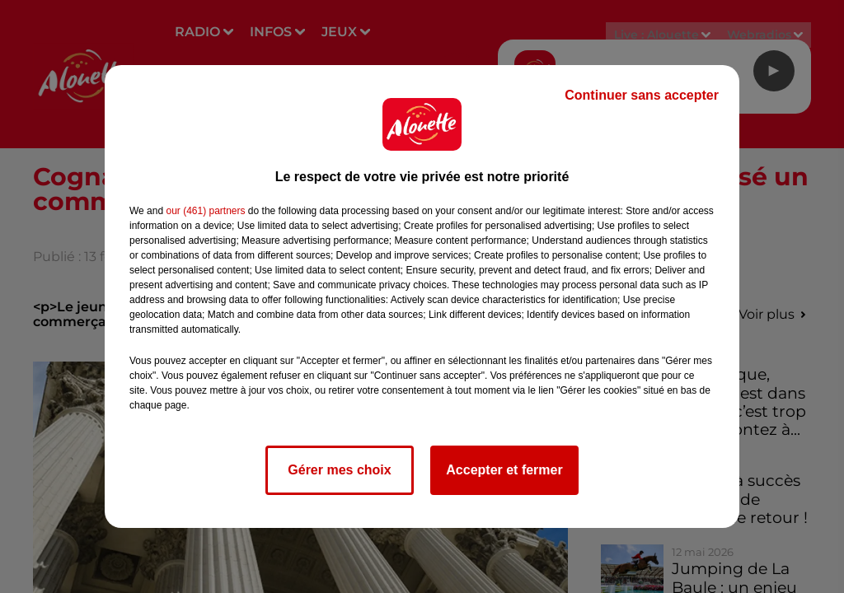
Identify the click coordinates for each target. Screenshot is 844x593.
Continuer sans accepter (642, 95)
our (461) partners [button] (205, 211)
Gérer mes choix (339, 470)
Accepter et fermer (504, 470)
